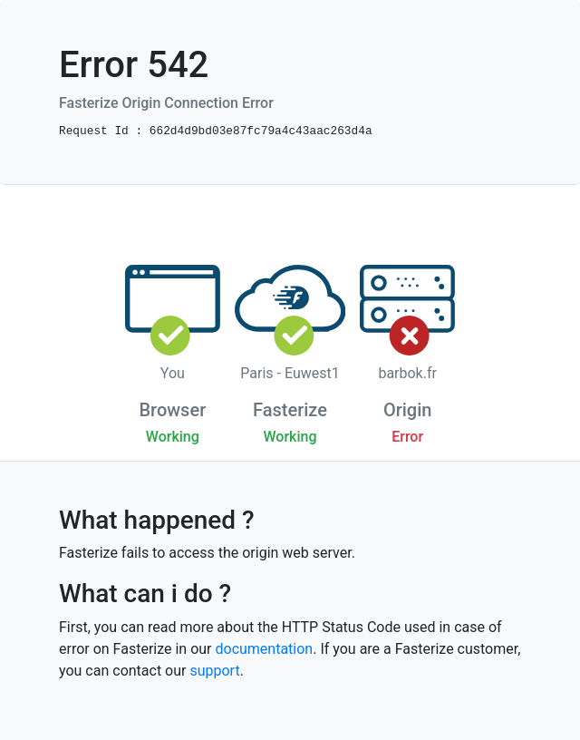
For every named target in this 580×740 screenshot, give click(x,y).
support (214, 670)
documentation (264, 648)
